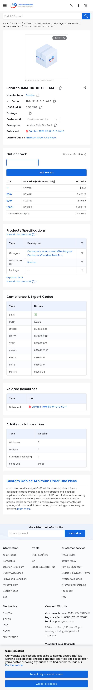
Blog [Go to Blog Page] (5, 597)
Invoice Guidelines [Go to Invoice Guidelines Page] (72, 579)
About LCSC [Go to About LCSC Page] (9, 555)
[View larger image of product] (46, 56)
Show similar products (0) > (21, 234)
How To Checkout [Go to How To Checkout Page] (72, 567)
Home (5, 23)
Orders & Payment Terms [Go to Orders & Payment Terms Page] (76, 573)
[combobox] (43, 119)
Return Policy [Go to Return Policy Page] (69, 561)
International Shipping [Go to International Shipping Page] (74, 585)
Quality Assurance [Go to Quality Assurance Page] (13, 573)
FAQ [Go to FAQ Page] (64, 597)
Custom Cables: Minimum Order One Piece (41, 481)
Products (16, 23)
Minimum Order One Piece (41, 137)
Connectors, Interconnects (37, 23)
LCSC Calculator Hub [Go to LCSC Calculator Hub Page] (43, 567)
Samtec (30, 95)
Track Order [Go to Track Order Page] (68, 555)
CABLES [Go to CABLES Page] (6, 631)
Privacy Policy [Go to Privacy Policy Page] (10, 585)
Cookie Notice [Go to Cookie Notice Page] (10, 591)
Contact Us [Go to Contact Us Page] (9, 561)
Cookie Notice (14, 665)
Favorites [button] (59, 38)
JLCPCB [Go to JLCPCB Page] (7, 619)
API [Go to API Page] (33, 561)
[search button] (86, 16)
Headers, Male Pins (12, 26)
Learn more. (24, 508)
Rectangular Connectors (66, 23)
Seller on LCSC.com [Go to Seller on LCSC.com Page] (13, 567)
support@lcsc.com (63, 621)
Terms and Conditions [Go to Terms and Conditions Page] (15, 579)
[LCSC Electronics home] (21, 5)
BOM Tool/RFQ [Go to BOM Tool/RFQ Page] (40, 555)
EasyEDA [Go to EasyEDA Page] (7, 613)
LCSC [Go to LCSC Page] (5, 625)
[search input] (43, 16)
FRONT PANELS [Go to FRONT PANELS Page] (10, 637)
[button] (71, 5)
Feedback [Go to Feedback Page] (67, 591)
